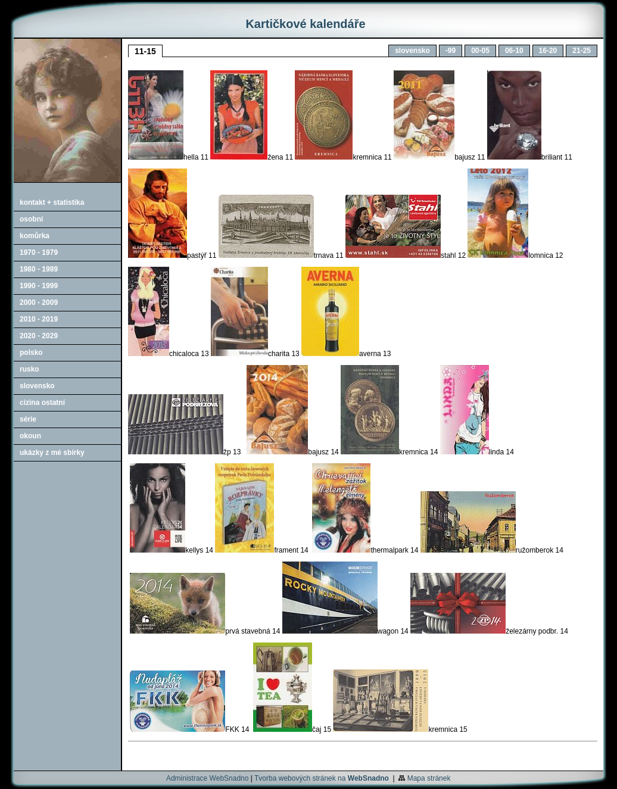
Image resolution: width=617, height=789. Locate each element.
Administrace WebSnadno (207, 778)
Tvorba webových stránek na (321, 778)
